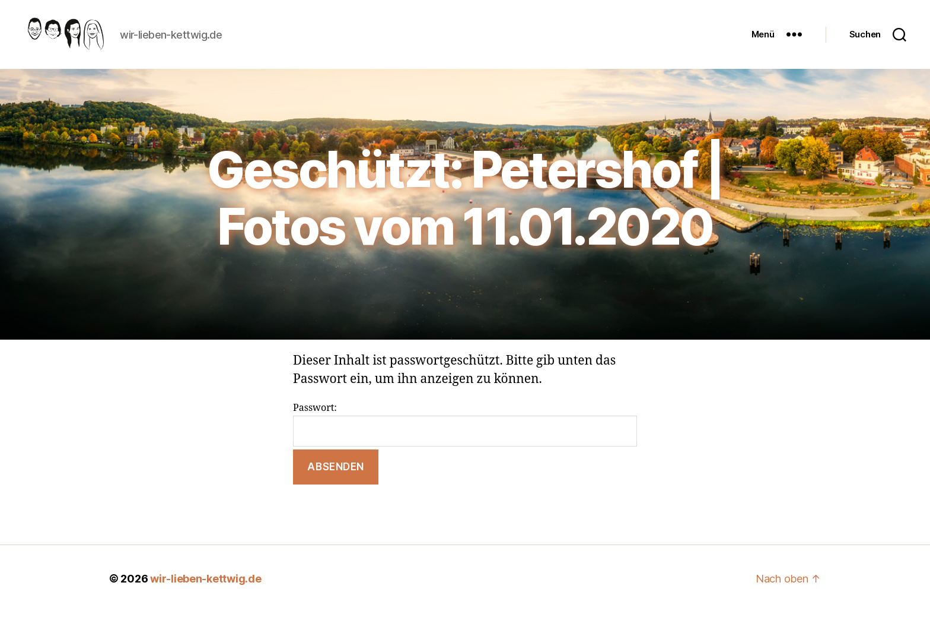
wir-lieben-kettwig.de (205, 596)
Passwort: (465, 442)
